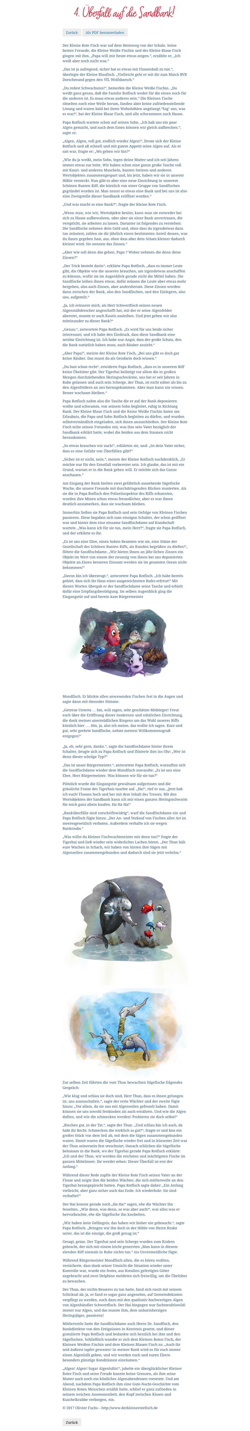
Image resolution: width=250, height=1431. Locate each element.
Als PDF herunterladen (105, 32)
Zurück (72, 32)
